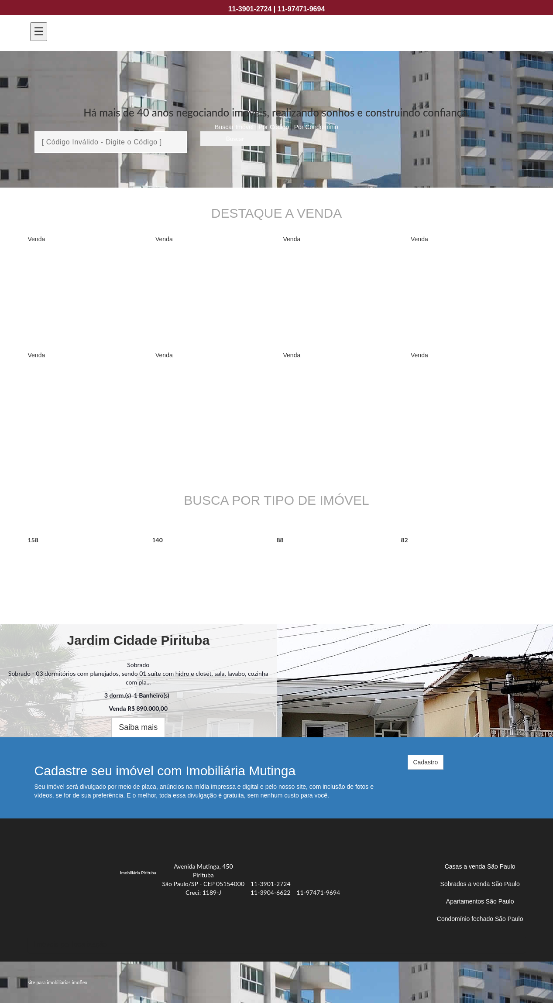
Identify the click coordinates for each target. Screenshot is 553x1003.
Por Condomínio (316, 126)
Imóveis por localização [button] (70, 944)
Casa (292, 560)
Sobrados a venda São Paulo (480, 883)
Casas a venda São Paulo (480, 866)
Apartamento (65, 560)
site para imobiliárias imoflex (57, 982)
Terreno (423, 560)
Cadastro (425, 762)
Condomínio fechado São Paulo (480, 918)
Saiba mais (138, 727)
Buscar (235, 138)
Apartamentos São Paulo (480, 901)
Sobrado (177, 560)
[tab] (277, 944)
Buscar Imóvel (234, 126)
